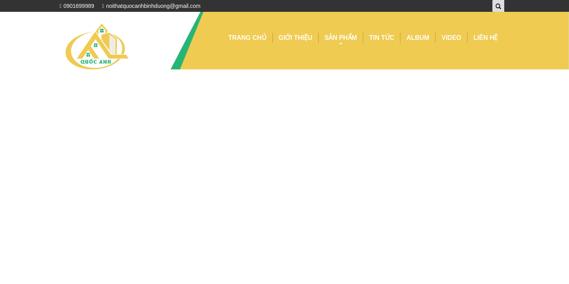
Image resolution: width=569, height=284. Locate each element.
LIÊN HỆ (485, 37)
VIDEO (451, 37)
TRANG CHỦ (247, 37)
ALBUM (417, 37)
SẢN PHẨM (341, 38)
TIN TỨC (381, 37)
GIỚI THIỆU (295, 37)
